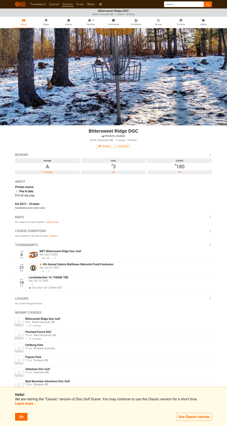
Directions (104, 146)
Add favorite (122, 146)
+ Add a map (51, 222)
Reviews (113, 155)
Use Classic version (194, 417)
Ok (21, 417)
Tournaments (38, 4)
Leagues (54, 4)
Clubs (80, 4)
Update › (54, 235)
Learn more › (25, 403)
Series (91, 4)
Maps (113, 217)
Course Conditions (113, 231)
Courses (68, 4)
